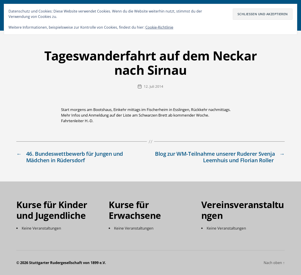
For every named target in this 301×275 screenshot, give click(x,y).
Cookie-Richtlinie (159, 27)
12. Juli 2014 (153, 86)
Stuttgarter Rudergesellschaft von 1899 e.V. (67, 262)
